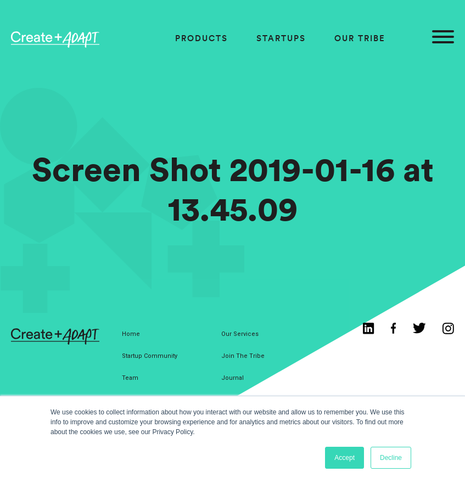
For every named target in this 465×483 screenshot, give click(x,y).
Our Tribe (359, 38)
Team (130, 377)
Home (131, 334)
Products (201, 38)
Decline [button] (391, 458)
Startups (281, 38)
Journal (232, 377)
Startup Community (149, 356)
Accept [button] (344, 458)
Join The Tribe (243, 356)
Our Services (240, 334)
